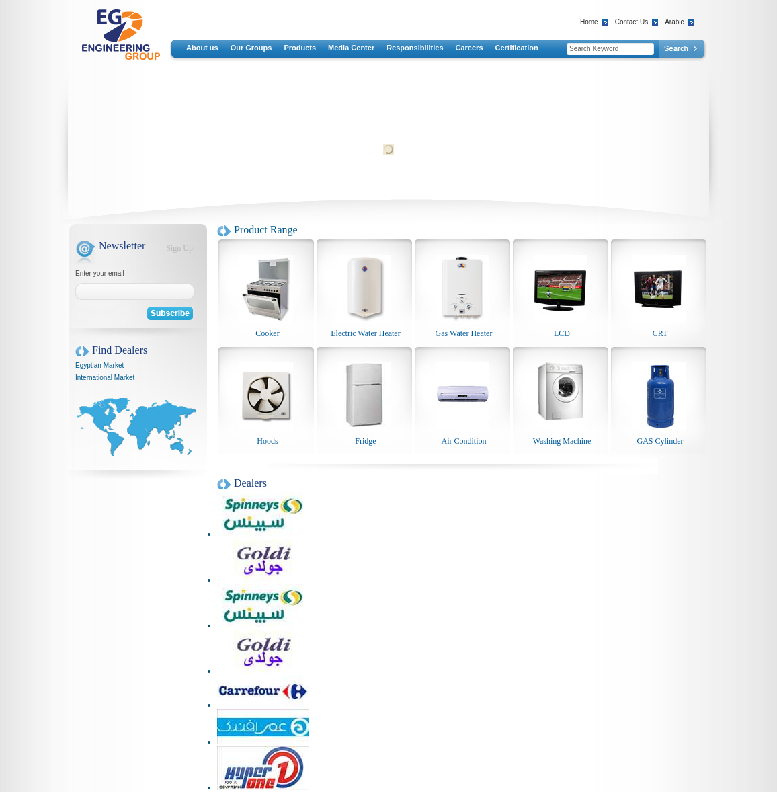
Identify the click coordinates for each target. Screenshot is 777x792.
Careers (469, 48)
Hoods (267, 441)
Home (589, 22)
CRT (660, 333)
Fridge (365, 441)
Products (300, 48)
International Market (104, 377)
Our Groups (251, 48)
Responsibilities (414, 48)
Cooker (267, 333)
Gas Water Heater (464, 333)
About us (202, 48)
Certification (516, 48)
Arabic (674, 22)
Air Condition (463, 441)
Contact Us (631, 22)
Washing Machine (562, 441)
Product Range (266, 229)
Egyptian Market (99, 365)
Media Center (351, 48)
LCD (562, 333)
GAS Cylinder (660, 441)
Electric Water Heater (365, 333)
